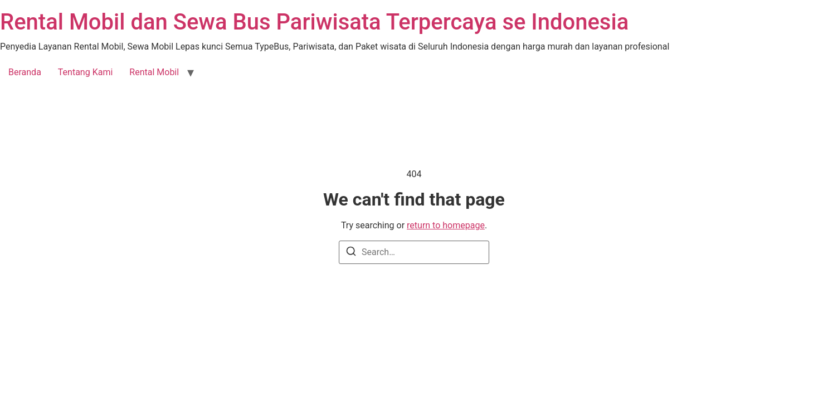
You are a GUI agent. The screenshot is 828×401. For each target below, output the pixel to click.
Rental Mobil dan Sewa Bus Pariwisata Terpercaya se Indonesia (314, 22)
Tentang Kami (85, 72)
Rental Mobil (154, 72)
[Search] (351, 253)
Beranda (24, 72)
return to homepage (446, 225)
